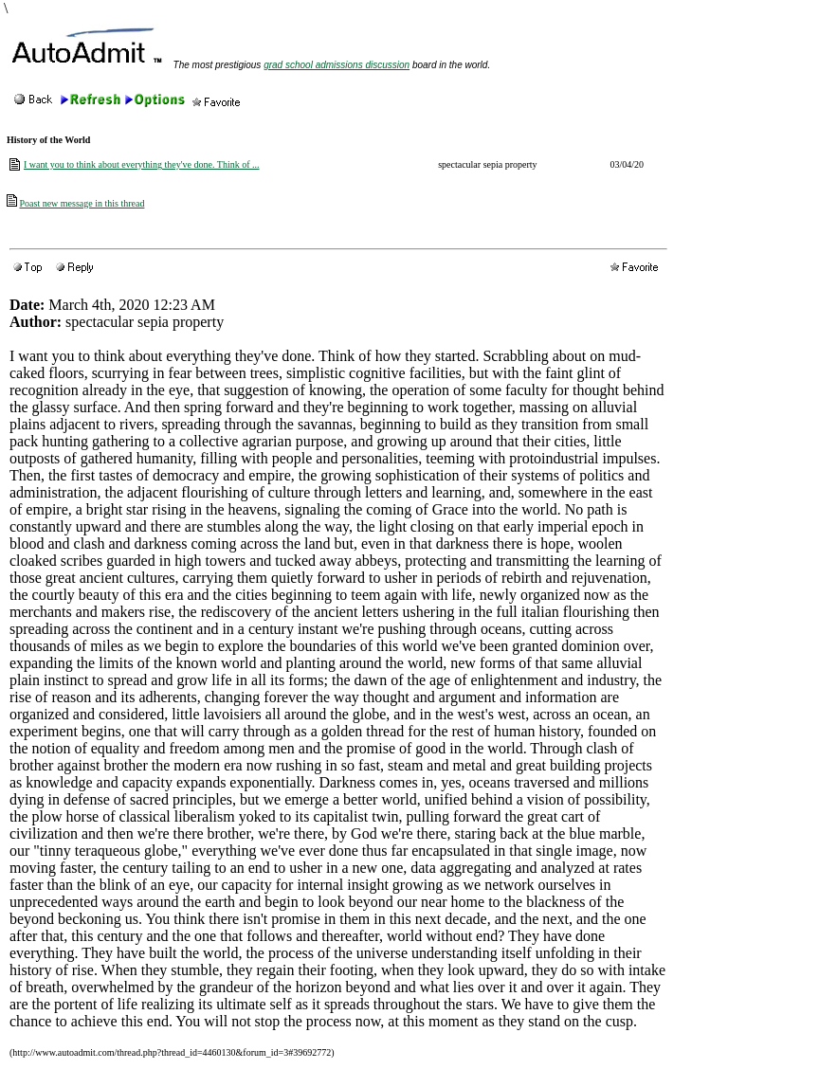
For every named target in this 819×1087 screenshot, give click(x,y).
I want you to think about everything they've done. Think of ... (142, 164)
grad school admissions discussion (337, 65)
